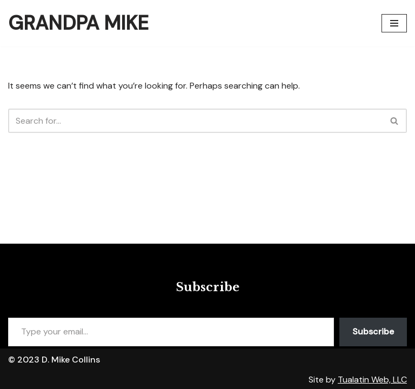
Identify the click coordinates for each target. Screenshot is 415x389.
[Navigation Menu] (394, 23)
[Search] (195, 121)
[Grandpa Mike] (78, 23)
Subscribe (373, 331)
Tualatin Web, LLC (372, 379)
